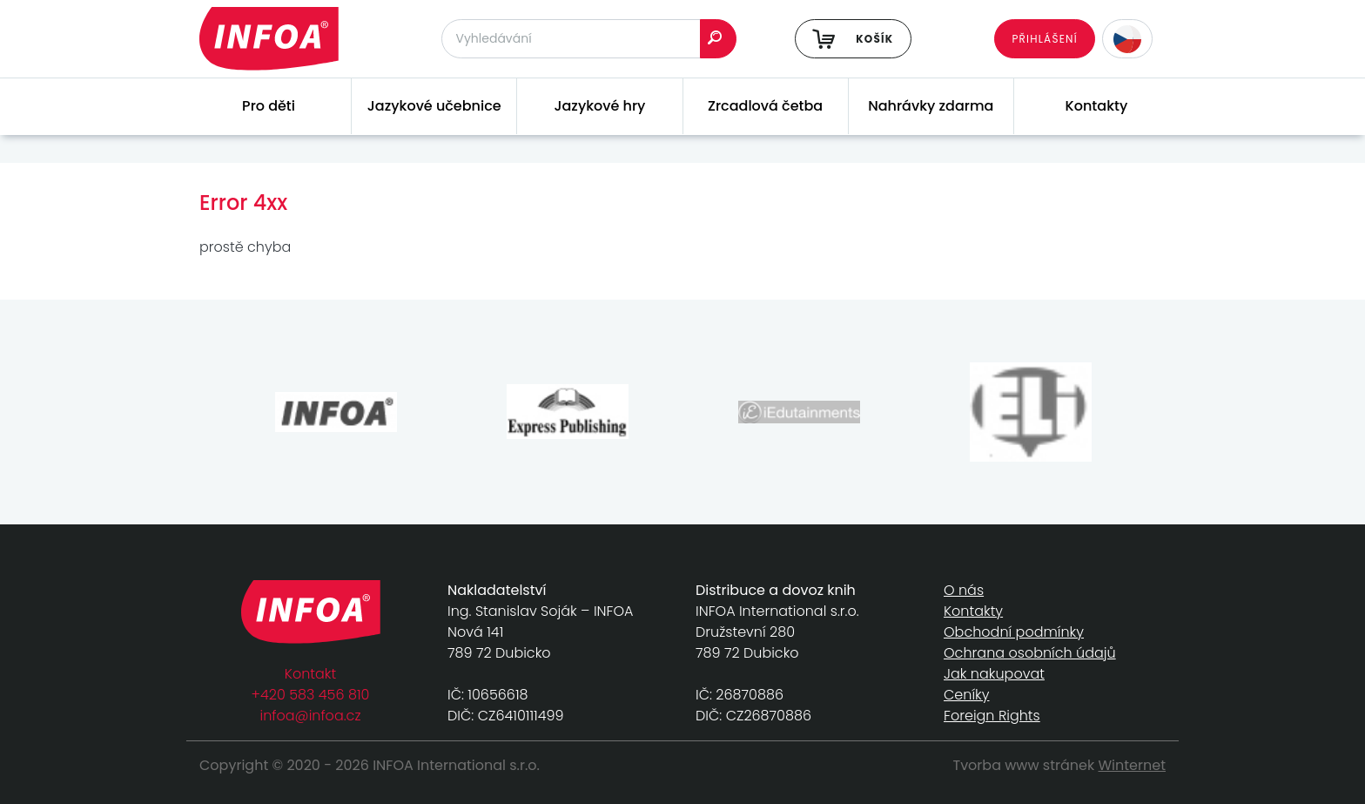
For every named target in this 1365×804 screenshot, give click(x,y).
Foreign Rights (992, 716)
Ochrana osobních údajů (1030, 653)
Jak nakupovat (994, 674)
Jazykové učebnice (434, 106)
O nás (964, 590)
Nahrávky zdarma (930, 106)
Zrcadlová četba (765, 106)
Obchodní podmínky (1014, 632)
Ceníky (966, 695)
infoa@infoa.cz (310, 716)
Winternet (1133, 765)
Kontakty (1097, 106)
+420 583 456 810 (311, 695)
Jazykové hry (599, 106)
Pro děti (268, 106)
